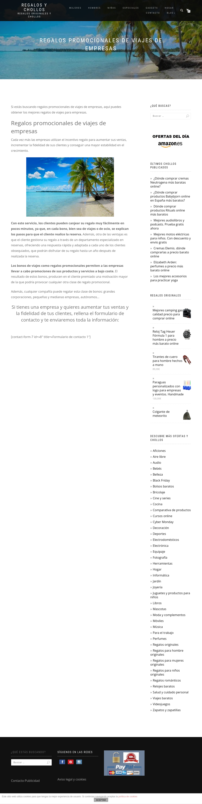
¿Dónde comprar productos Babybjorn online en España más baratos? (170, 196)
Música (158, 627)
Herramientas (163, 563)
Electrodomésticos (166, 540)
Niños (112, 8)
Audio (157, 462)
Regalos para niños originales (165, 672)
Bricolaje (159, 492)
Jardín (157, 581)
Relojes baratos (164, 686)
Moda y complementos (169, 615)
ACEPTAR (101, 800)
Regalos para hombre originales (166, 652)
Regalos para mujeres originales (167, 662)
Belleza (158, 474)
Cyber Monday (163, 522)
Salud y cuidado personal (171, 692)
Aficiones (159, 451)
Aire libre (159, 457)
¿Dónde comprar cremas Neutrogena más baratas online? (169, 182)
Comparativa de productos (172, 510)
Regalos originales (165, 644)
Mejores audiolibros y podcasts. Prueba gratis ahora (167, 224)
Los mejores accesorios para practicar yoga (168, 278)
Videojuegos (161, 704)
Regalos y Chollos (34, 7)
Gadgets (152, 8)
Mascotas (159, 609)
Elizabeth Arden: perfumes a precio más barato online (166, 266)
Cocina (157, 504)
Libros (157, 603)
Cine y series (162, 498)
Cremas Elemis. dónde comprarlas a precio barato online (169, 252)
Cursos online (162, 516)
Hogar (169, 8)
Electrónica (160, 546)
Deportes (159, 534)
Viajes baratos (163, 698)
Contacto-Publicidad (25, 781)
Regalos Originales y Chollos (34, 15)
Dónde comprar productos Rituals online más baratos (167, 210)
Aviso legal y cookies (71, 779)
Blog (170, 13)
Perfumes (160, 639)
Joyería (157, 587)
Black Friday (161, 480)
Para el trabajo (163, 633)
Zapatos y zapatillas (167, 710)
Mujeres (75, 8)
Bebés (157, 468)
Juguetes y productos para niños (170, 595)
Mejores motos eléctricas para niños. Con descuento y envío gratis (170, 238)
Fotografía (160, 557)
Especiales (131, 8)
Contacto (153, 13)
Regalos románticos (167, 680)
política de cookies (127, 796)
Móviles (158, 621)
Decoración (161, 528)
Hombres (94, 8)
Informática (161, 575)
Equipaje (159, 551)
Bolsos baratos (163, 486)
